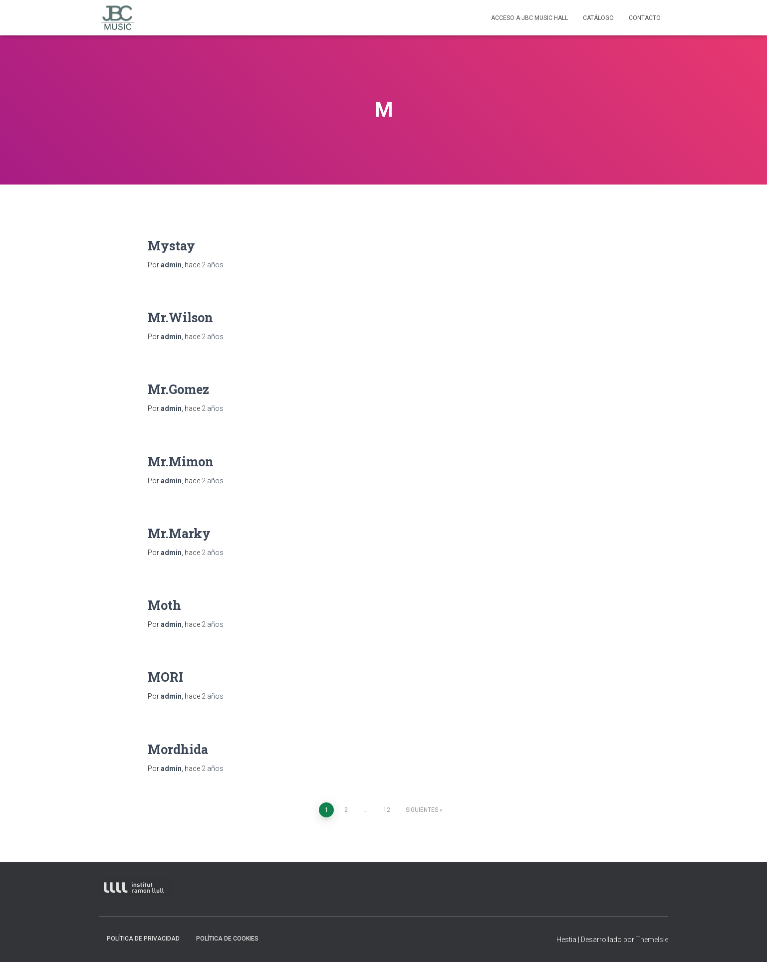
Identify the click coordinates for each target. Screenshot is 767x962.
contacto (645, 17)
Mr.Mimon (181, 461)
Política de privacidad (143, 938)
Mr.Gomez (178, 389)
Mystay (171, 245)
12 (386, 809)
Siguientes (422, 809)
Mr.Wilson (180, 317)
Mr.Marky (179, 533)
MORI (165, 677)
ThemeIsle (652, 940)
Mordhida (178, 749)
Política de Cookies (227, 938)
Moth (164, 605)
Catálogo (598, 17)
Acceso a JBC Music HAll (529, 17)
